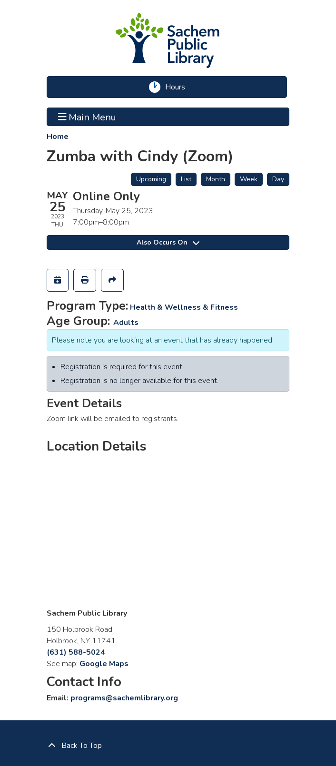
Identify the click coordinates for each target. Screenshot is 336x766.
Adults (125, 322)
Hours (178, 87)
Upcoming (151, 179)
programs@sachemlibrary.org (124, 698)
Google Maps (103, 663)
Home (58, 136)
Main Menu (87, 116)
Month (215, 179)
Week (248, 179)
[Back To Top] (168, 745)
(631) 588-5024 (76, 652)
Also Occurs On (168, 242)
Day (278, 179)
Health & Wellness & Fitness (184, 307)
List (186, 179)
